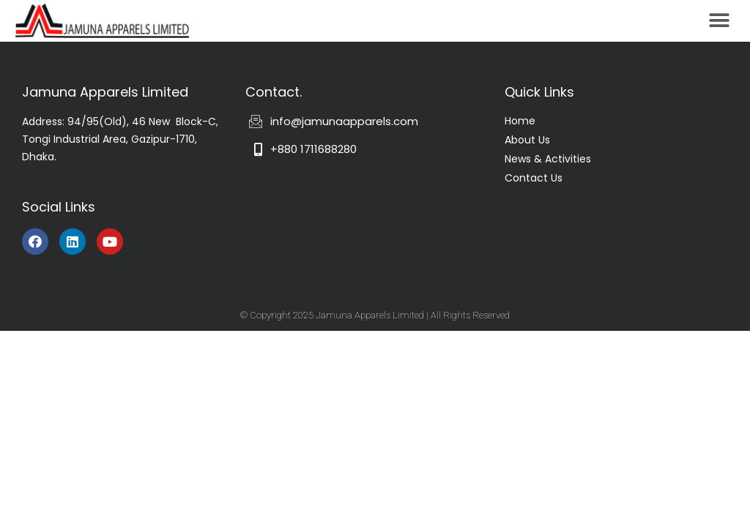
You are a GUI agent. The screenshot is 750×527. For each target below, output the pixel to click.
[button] (718, 20)
